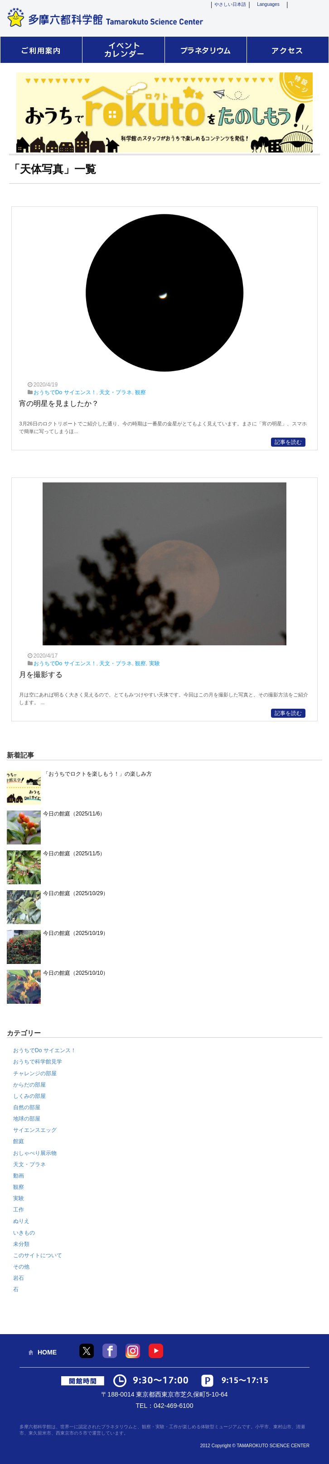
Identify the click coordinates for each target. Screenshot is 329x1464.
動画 (18, 1176)
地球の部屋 (26, 1119)
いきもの (24, 1233)
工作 (18, 1209)
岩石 (18, 1278)
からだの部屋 (29, 1085)
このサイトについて (37, 1255)
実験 (154, 663)
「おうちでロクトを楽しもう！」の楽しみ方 (97, 774)
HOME (47, 1352)
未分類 (21, 1244)
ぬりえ (21, 1221)
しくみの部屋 (29, 1096)
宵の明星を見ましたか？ (59, 403)
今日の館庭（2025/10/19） (75, 933)
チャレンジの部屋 (35, 1073)
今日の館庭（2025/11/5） (74, 853)
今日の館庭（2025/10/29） (75, 893)
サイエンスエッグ (35, 1130)
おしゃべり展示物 (35, 1153)
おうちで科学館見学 (37, 1062)
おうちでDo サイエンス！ (65, 392)
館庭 (18, 1141)
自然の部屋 (26, 1107)
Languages (268, 4)
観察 (140, 392)
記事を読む (288, 442)
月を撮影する (41, 674)
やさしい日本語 (230, 4)
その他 (21, 1267)
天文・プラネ (115, 392)
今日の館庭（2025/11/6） (74, 814)
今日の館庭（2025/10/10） (75, 973)
